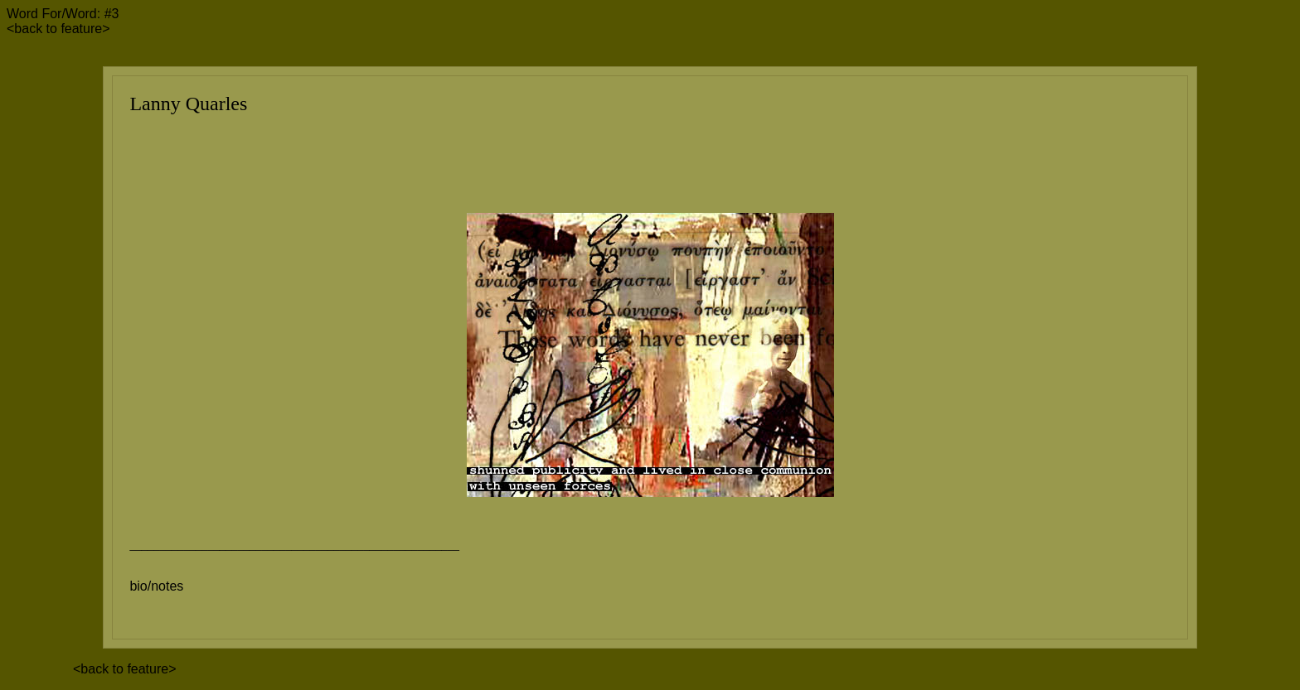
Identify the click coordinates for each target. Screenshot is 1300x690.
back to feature (58, 29)
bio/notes (156, 586)
